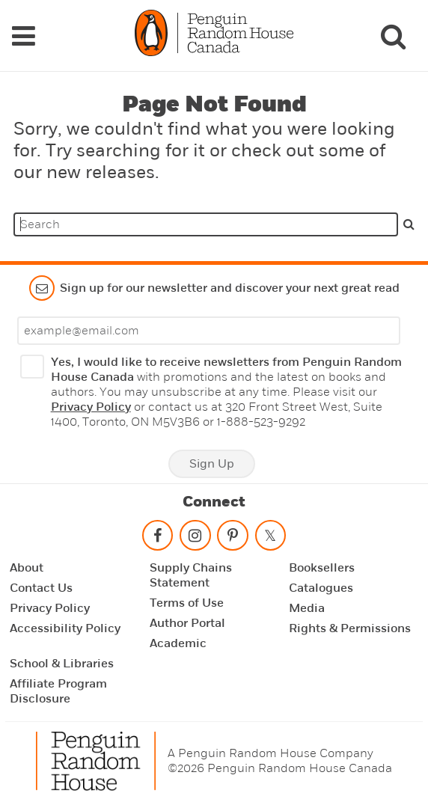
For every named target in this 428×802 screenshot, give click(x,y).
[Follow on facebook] (157, 538)
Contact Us (41, 588)
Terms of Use (187, 603)
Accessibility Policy (65, 628)
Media (307, 608)
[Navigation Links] (23, 35)
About (26, 567)
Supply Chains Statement (191, 575)
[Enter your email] (208, 330)
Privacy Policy (91, 407)
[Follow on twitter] (270, 538)
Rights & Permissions (350, 628)
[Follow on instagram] (195, 538)
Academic (178, 643)
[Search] (392, 35)
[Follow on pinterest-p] (232, 538)
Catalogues (321, 588)
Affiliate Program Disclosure (58, 691)
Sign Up (211, 463)
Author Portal (187, 623)
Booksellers (322, 567)
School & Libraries (62, 663)
